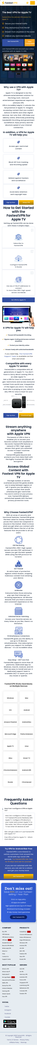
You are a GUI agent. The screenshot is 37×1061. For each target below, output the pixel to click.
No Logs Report (6, 977)
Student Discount (7, 943)
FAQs (3, 954)
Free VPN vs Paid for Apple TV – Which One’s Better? (18, 838)
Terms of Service (12, 1040)
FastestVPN (20, 1035)
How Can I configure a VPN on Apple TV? (18, 810)
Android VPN (23, 945)
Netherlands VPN (24, 988)
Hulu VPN (4, 996)
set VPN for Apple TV (18, 300)
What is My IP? (6, 971)
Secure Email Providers (8, 980)
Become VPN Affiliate (8, 945)
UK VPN (21, 971)
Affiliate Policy (14, 1042)
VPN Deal (4, 940)
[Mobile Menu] (32, 3)
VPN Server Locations (8, 937)
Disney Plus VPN (6, 985)
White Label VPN (6, 948)
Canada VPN (23, 991)
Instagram (6, 1010)
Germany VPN (23, 974)
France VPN (23, 980)
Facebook (6, 1013)
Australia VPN (23, 977)
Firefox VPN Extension (25, 937)
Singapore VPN (24, 982)
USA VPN (22, 969)
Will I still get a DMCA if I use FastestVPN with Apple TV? (19, 833)
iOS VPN (22, 948)
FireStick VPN (23, 954)
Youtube (6, 1017)
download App (26, 415)
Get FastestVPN (13, 41)
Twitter (5, 1006)
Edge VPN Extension (25, 940)
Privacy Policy (24, 1040)
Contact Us (5, 956)
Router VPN (23, 959)
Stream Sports (6, 994)
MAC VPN (22, 951)
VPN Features (5, 934)
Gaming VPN (5, 991)
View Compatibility (30, 42)
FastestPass (23, 931)
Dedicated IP (5, 974)
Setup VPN (26, 202)
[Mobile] (27, 3)
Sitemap (24, 1042)
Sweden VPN (23, 993)
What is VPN (5, 969)
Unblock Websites (7, 988)
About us (4, 951)
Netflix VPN (5, 983)
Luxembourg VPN (24, 985)
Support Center (6, 959)
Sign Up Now (10, 202)
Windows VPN (23, 943)
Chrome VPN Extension (26, 934)
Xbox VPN (22, 956)
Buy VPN (4, 931)
